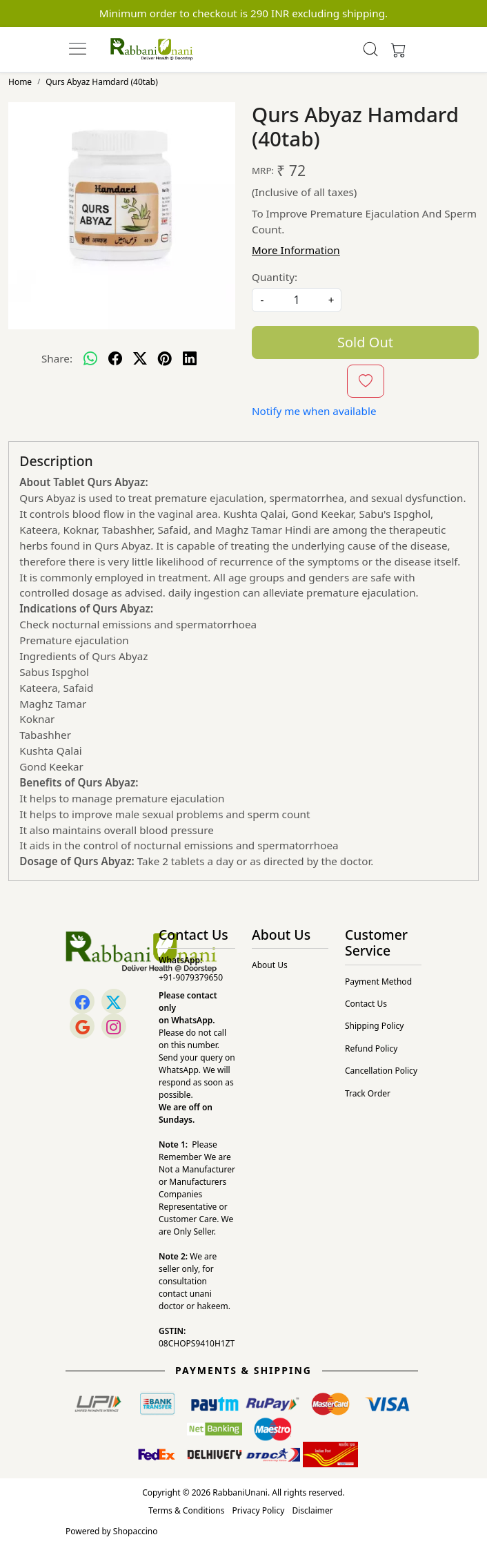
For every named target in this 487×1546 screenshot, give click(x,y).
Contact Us (366, 1003)
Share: (56, 358)
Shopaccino (135, 1531)
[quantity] (296, 300)
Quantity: (274, 277)
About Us (270, 965)
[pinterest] (164, 359)
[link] (370, 49)
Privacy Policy (258, 1510)
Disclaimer (312, 1510)
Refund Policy (371, 1048)
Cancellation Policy (381, 1070)
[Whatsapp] (90, 359)
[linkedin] (189, 359)
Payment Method (378, 981)
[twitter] (140, 359)
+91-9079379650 (191, 977)
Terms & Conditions (186, 1510)
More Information (296, 250)
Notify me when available (314, 411)
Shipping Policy (374, 1026)
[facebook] (115, 359)
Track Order (367, 1093)
